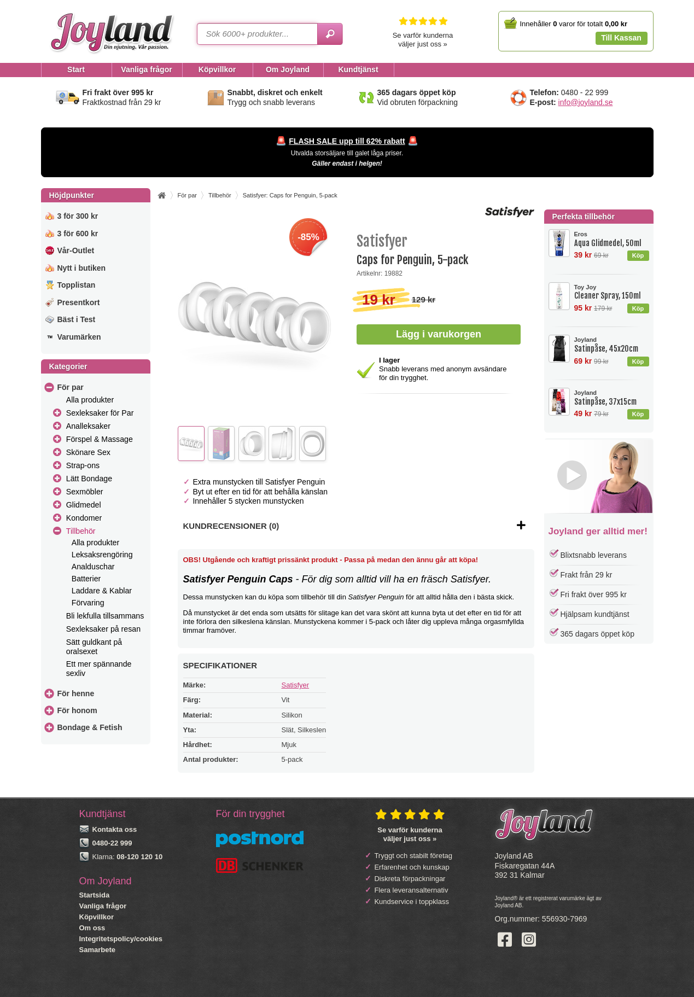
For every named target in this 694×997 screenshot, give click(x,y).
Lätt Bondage (89, 478)
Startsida (94, 895)
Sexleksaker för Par (100, 413)
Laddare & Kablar (102, 590)
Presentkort (78, 302)
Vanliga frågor (103, 906)
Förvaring (88, 602)
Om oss (92, 928)
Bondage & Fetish (90, 727)
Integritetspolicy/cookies (120, 939)
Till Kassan (621, 37)
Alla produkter (90, 399)
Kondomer (84, 518)
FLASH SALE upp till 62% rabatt (347, 141)
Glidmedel (83, 504)
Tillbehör (81, 531)
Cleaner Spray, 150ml (611, 292)
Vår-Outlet (76, 250)
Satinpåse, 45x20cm (611, 344)
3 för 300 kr (77, 216)
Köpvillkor (96, 917)
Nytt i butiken (81, 268)
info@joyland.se (585, 102)
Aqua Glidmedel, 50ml (611, 239)
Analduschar (93, 566)
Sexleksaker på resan (103, 629)
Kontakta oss (114, 829)
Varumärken (79, 337)
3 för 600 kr (77, 233)
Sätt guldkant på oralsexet (94, 647)
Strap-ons (83, 465)
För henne (76, 693)
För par (70, 387)
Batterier (86, 578)
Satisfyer (296, 685)
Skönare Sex (88, 452)
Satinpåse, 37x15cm (611, 397)
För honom (77, 710)
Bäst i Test (76, 319)
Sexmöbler (84, 491)
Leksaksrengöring (102, 554)
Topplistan (76, 285)
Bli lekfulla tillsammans (105, 615)
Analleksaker (88, 426)
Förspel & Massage (99, 439)
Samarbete (97, 950)
